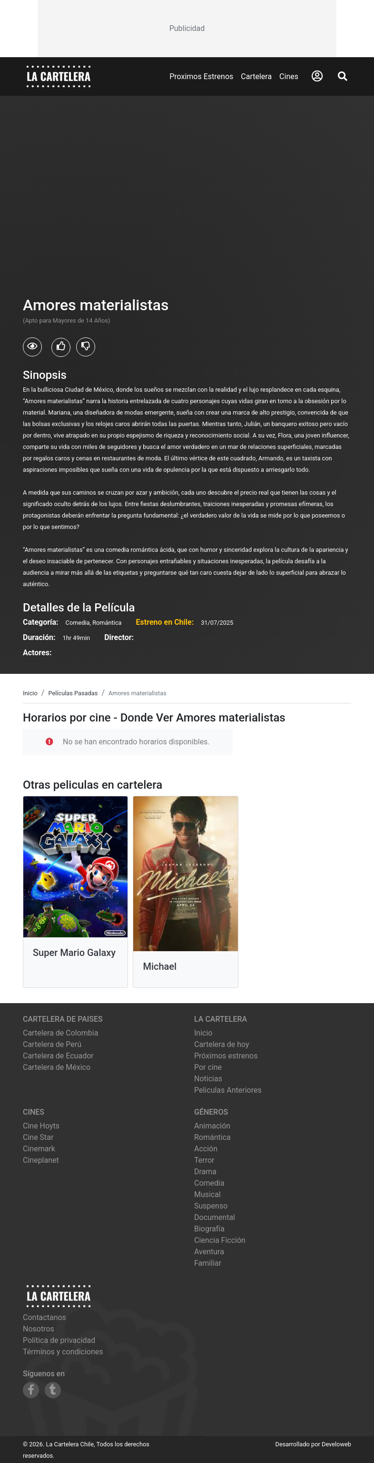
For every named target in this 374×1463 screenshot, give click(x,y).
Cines (288, 76)
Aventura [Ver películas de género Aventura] (209, 1251)
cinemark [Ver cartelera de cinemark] (39, 1148)
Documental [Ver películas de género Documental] (214, 1217)
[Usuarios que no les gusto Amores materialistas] (85, 346)
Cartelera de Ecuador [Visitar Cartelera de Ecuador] (58, 1055)
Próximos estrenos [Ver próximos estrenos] (225, 1055)
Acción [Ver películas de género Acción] (205, 1148)
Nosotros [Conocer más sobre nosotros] (38, 1328)
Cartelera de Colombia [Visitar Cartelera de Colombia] (60, 1032)
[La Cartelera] (58, 76)
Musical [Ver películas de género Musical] (207, 1194)
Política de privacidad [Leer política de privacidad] (59, 1340)
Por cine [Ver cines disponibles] (208, 1067)
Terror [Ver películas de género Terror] (204, 1160)
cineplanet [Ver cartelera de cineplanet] (41, 1160)
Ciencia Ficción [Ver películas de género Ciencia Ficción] (220, 1240)
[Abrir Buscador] (342, 76)
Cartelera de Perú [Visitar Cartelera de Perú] (52, 1044)
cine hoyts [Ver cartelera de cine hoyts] (41, 1125)
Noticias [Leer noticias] (208, 1078)
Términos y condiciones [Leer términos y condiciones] (63, 1351)
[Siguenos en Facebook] (31, 1390)
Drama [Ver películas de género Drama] (205, 1171)
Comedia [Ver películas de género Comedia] (209, 1183)
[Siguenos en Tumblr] (53, 1390)
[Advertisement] (187, 28)
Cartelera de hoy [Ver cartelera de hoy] (221, 1044)
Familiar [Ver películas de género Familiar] (207, 1263)
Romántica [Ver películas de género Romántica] (212, 1137)
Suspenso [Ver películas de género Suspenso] (210, 1205)
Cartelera (256, 76)
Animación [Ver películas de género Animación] (212, 1125)
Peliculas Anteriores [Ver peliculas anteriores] (228, 1090)
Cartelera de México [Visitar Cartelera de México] (56, 1067)
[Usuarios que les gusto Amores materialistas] (60, 347)
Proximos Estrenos (201, 76)
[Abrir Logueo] (317, 76)
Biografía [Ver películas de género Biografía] (209, 1228)
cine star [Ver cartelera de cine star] (38, 1137)
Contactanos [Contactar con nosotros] (44, 1317)
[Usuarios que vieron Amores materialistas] (32, 346)
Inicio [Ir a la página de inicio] (203, 1032)
